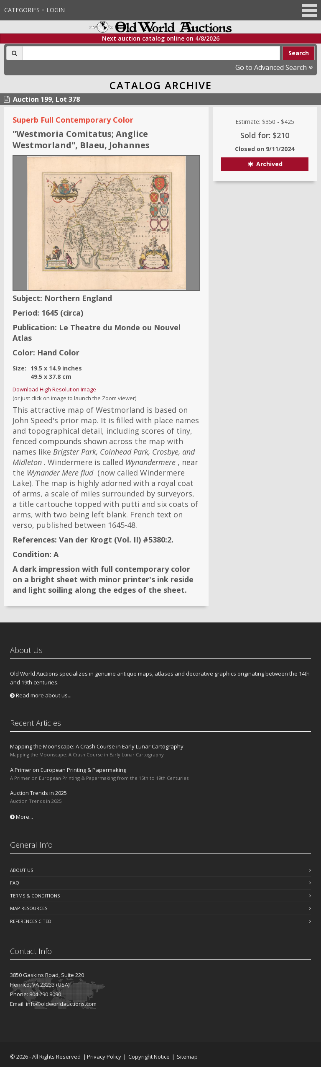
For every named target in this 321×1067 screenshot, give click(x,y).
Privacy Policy (104, 1056)
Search (298, 53)
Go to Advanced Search (274, 67)
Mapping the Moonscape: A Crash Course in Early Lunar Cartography (96, 746)
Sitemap (187, 1056)
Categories (22, 10)
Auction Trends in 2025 (38, 793)
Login (55, 10)
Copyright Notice (149, 1056)
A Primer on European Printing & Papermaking (68, 770)
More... (21, 816)
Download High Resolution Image (54, 389)
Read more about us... (40, 695)
